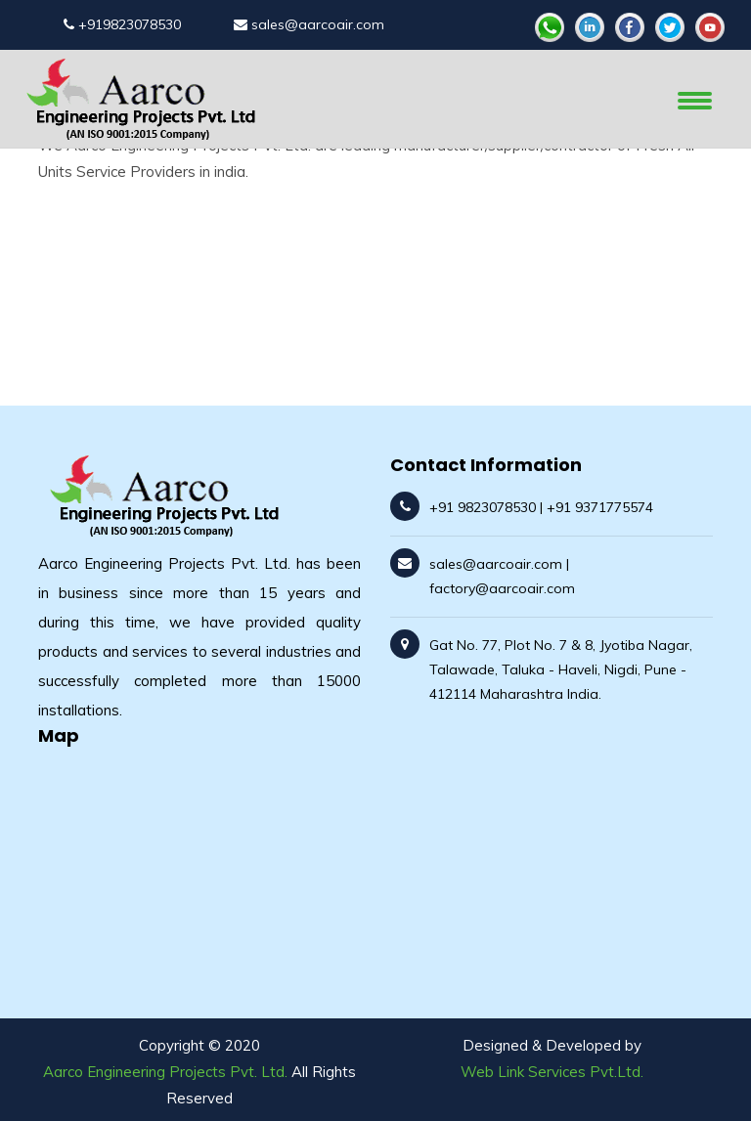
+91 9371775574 (600, 507)
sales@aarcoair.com (309, 24)
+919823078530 (122, 24)
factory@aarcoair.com (502, 588)
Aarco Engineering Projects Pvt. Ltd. (165, 1071)
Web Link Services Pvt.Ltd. (552, 1071)
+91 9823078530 (482, 507)
